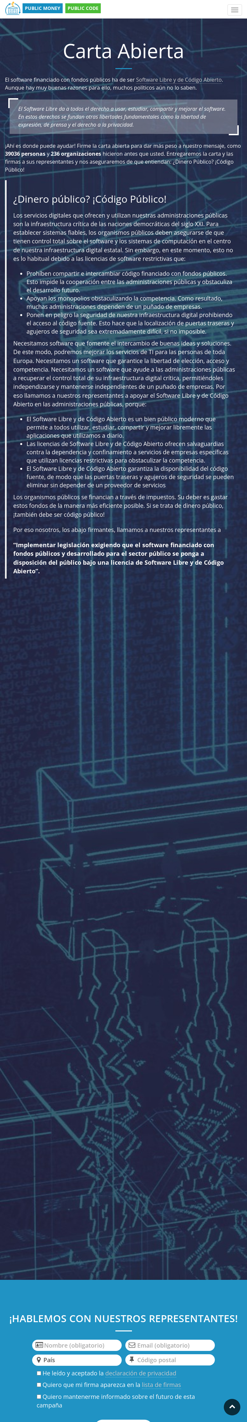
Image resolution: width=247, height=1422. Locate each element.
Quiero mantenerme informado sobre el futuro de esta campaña (116, 1401)
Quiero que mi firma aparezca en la (109, 1385)
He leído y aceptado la (106, 1373)
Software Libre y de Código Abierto (178, 79)
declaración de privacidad (140, 1373)
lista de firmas (161, 1385)
